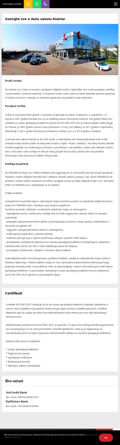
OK (105, 437)
